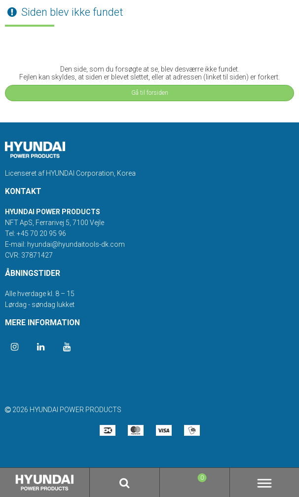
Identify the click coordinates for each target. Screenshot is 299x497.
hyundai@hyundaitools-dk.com (76, 244)
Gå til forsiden (149, 92)
